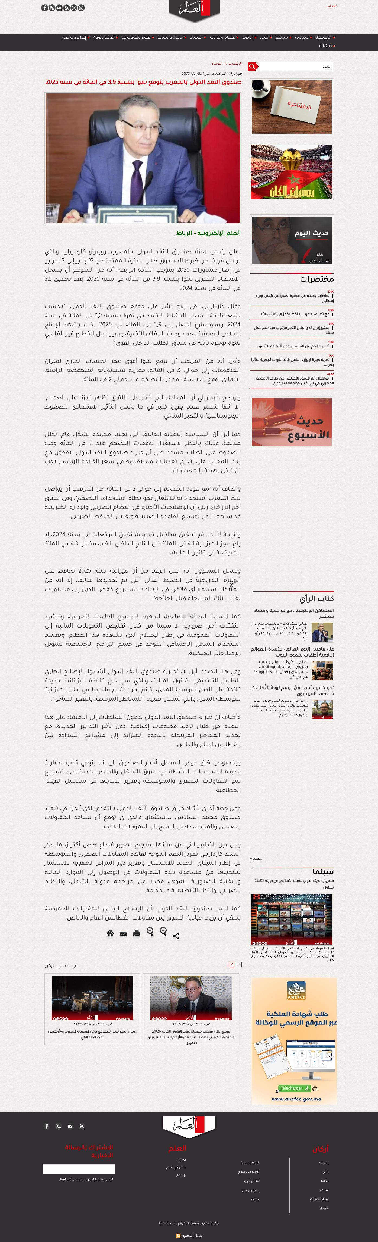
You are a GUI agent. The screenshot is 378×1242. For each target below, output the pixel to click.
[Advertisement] (182, 620)
